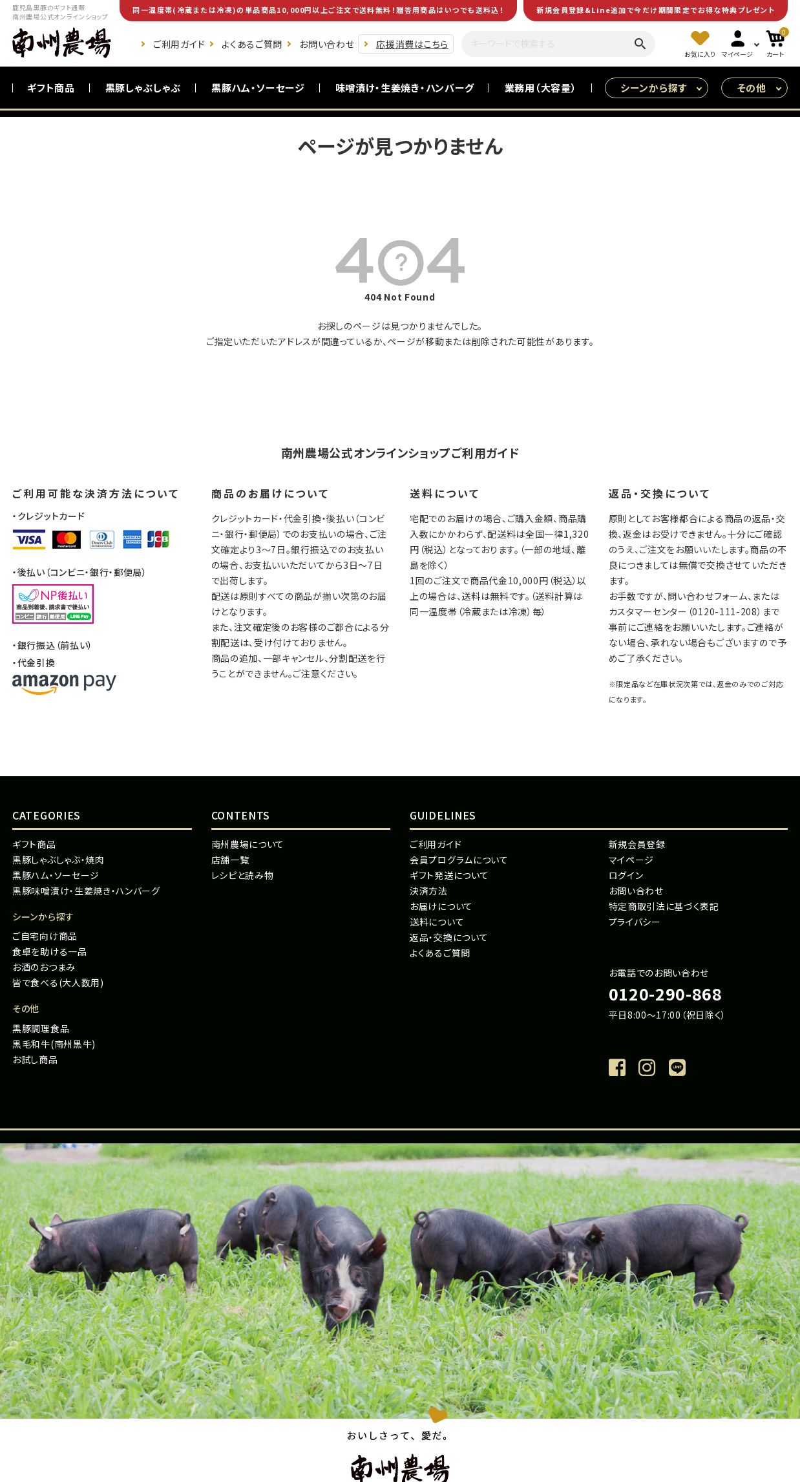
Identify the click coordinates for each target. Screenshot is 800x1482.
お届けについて (441, 906)
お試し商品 (35, 1059)
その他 (751, 87)
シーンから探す (653, 87)
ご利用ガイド (179, 43)
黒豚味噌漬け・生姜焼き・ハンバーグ (86, 890)
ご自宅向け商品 (45, 935)
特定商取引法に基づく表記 (664, 906)
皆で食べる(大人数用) (58, 982)
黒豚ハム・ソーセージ (258, 87)
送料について (437, 921)
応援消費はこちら (412, 43)
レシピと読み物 (242, 875)
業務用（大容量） (541, 87)
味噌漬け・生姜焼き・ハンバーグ (405, 87)
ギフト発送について (449, 875)
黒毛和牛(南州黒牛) (54, 1043)
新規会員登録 (637, 844)
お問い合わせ (326, 43)
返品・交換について (449, 937)
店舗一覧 (230, 859)
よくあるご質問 (252, 43)
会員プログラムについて (459, 859)
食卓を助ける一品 (49, 951)
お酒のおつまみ (44, 966)
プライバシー (635, 921)
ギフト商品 (51, 87)
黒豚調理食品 (40, 1028)
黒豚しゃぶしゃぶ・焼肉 (58, 859)
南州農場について (248, 844)
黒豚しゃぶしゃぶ (143, 87)
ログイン (626, 875)
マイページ (632, 859)
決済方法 (429, 890)
